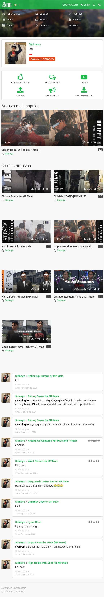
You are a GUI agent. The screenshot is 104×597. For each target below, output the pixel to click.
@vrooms (21, 546)
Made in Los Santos (12, 591)
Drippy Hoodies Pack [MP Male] (47, 542)
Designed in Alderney (13, 587)
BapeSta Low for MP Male (43, 501)
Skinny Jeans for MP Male (43, 396)
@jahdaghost (23, 400)
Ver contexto (22, 384)
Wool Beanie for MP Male (43, 461)
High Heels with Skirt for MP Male (48, 562)
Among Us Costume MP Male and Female (52, 440)
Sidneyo (35, 44)
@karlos (37, 404)
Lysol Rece (34, 522)
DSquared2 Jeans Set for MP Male (48, 481)
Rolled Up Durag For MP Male (45, 376)
